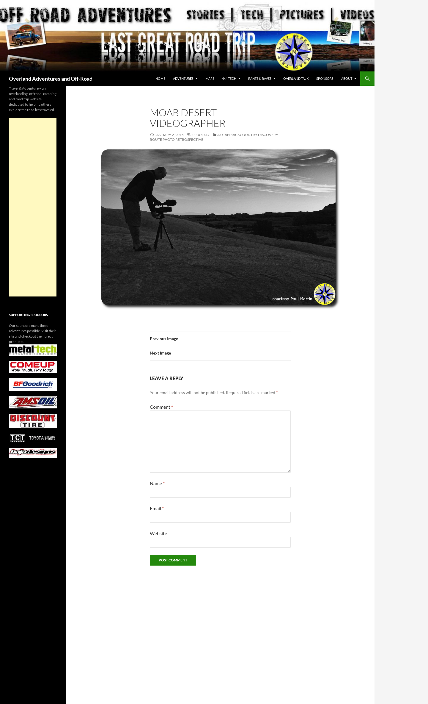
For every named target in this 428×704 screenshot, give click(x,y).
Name (157, 483)
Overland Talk (296, 78)
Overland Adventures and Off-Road (50, 78)
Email (157, 508)
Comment (161, 407)
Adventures (183, 78)
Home (160, 78)
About (346, 78)
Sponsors (324, 78)
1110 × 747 (201, 134)
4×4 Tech (229, 78)
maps (209, 78)
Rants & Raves (259, 78)
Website (158, 533)
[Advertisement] (32, 207)
